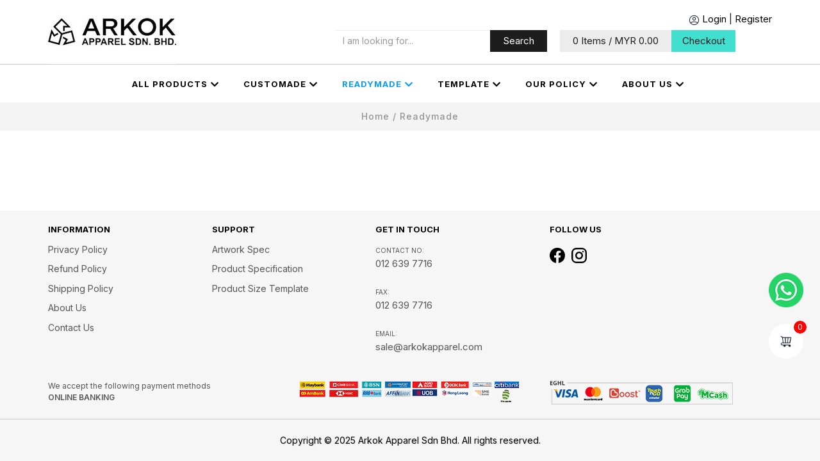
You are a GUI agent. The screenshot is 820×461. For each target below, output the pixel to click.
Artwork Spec (241, 249)
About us (653, 84)
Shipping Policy (80, 288)
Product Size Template (260, 288)
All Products (175, 84)
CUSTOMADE (280, 84)
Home (375, 116)
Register (753, 19)
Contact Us (71, 327)
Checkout (703, 41)
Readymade (377, 84)
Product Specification (257, 268)
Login (707, 19)
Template (469, 84)
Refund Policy (77, 268)
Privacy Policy (78, 249)
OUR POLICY (561, 84)
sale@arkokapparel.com (428, 347)
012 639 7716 (403, 263)
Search (518, 41)
